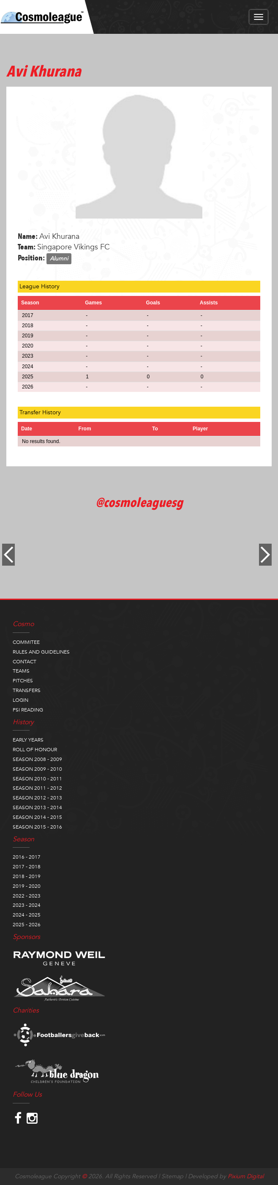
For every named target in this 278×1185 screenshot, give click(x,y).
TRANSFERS (27, 690)
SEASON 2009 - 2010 (37, 769)
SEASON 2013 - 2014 (37, 807)
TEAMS (21, 671)
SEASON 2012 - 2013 (37, 797)
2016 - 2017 (27, 857)
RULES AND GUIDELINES (41, 652)
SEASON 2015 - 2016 (37, 827)
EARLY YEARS (28, 739)
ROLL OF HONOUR (35, 749)
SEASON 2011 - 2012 (37, 788)
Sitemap (172, 1176)
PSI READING (28, 709)
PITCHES (23, 680)
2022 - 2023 (27, 895)
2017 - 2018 (27, 866)
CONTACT (24, 661)
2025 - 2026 (27, 924)
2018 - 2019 (27, 876)
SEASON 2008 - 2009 (37, 759)
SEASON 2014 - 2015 (37, 817)
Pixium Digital (246, 1176)
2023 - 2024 (27, 905)
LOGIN (20, 700)
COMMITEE (26, 642)
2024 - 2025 (27, 914)
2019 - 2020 (27, 886)
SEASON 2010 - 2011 (37, 778)
